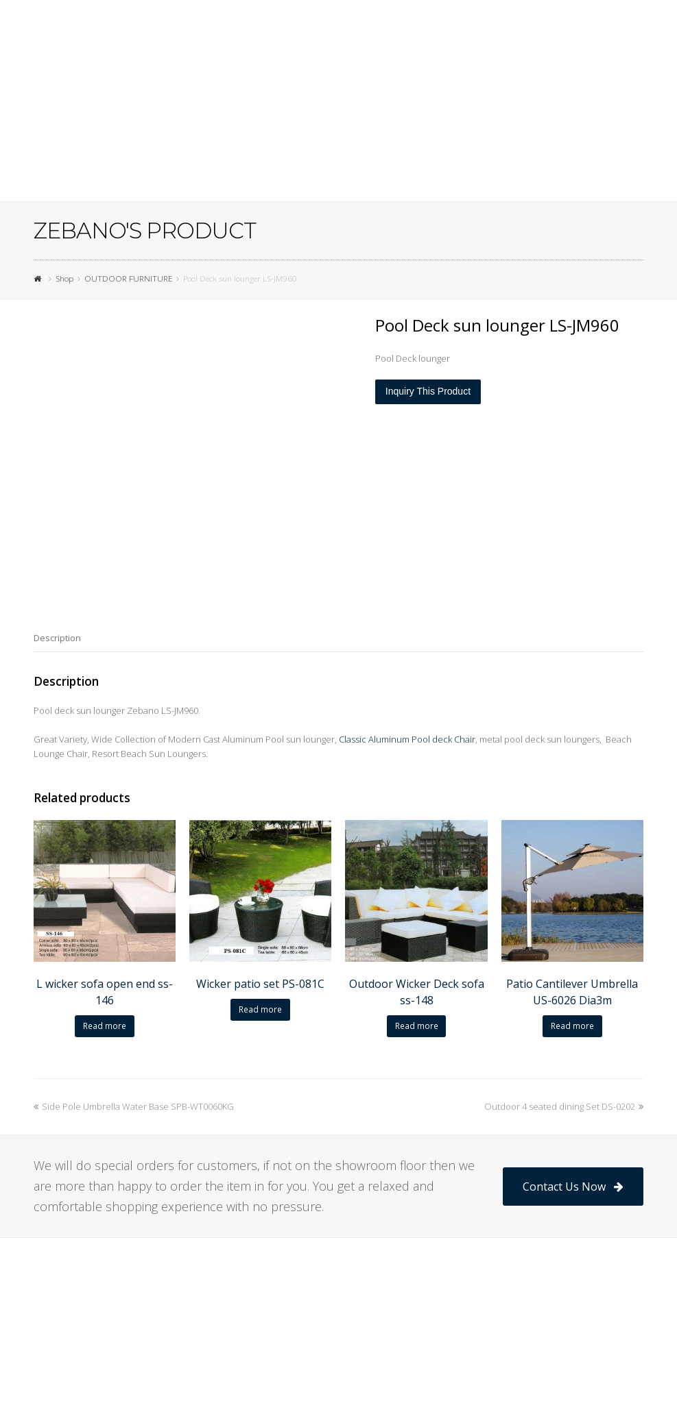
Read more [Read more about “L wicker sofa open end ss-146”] (104, 1026)
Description (57, 638)
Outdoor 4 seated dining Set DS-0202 (563, 1106)
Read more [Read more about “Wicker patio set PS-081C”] (260, 1009)
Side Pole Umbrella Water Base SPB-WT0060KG (134, 1106)
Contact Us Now (573, 1186)
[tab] (57, 637)
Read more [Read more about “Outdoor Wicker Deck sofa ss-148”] (416, 1026)
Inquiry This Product (428, 391)
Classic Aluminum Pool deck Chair (407, 739)
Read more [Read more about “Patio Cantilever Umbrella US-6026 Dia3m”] (572, 1026)
